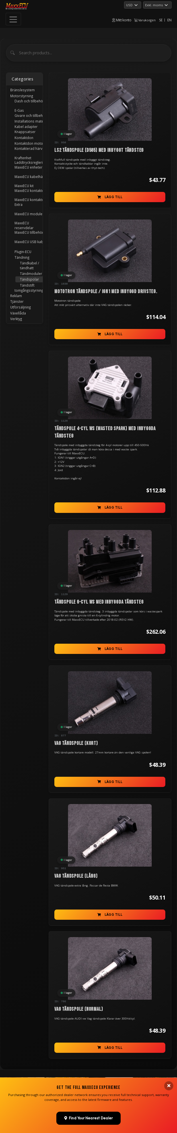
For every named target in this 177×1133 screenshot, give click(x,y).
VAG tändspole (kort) (76, 743)
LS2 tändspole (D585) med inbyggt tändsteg (99, 150)
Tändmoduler (31, 273)
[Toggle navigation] (13, 19)
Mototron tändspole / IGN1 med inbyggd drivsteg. (105, 292)
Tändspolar (29, 279)
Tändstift (27, 285)
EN (169, 20)
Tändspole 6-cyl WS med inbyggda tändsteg (98, 602)
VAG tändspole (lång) (76, 876)
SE (160, 20)
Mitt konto (121, 20)
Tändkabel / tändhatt (29, 265)
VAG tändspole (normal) (78, 1009)
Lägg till (110, 197)
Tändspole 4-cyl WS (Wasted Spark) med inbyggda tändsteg (105, 432)
